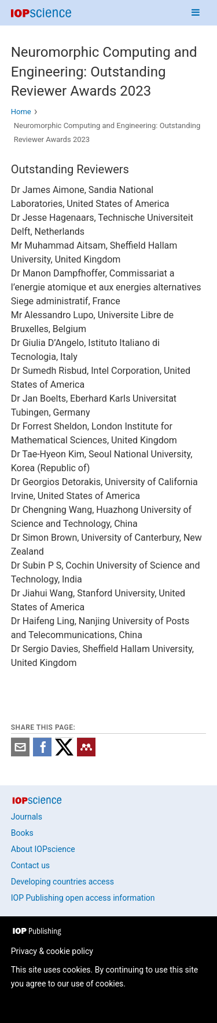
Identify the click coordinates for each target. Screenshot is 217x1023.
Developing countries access (62, 881)
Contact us (30, 865)
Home (21, 111)
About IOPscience (43, 849)
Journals (26, 816)
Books (22, 833)
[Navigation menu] (195, 13)
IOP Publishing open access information (83, 897)
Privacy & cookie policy (52, 951)
